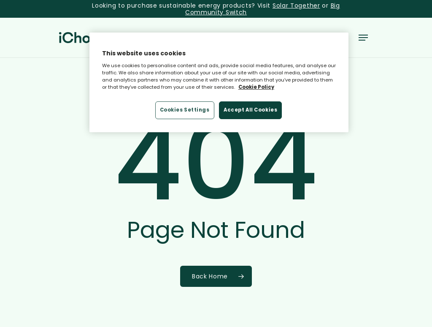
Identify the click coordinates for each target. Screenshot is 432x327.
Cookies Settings (185, 109)
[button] (363, 37)
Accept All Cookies (250, 109)
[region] (218, 82)
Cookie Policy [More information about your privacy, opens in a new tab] (256, 87)
